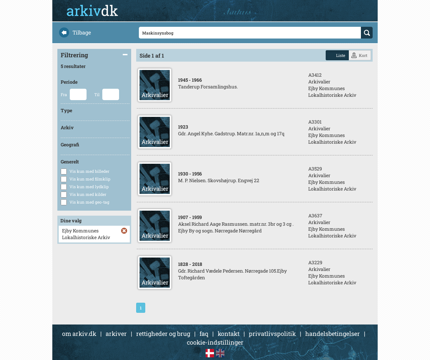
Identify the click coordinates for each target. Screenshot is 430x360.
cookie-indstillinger (215, 342)
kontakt (228, 334)
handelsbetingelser (332, 334)
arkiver (116, 334)
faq (204, 334)
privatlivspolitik (272, 334)
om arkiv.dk (79, 334)
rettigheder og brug (163, 334)
